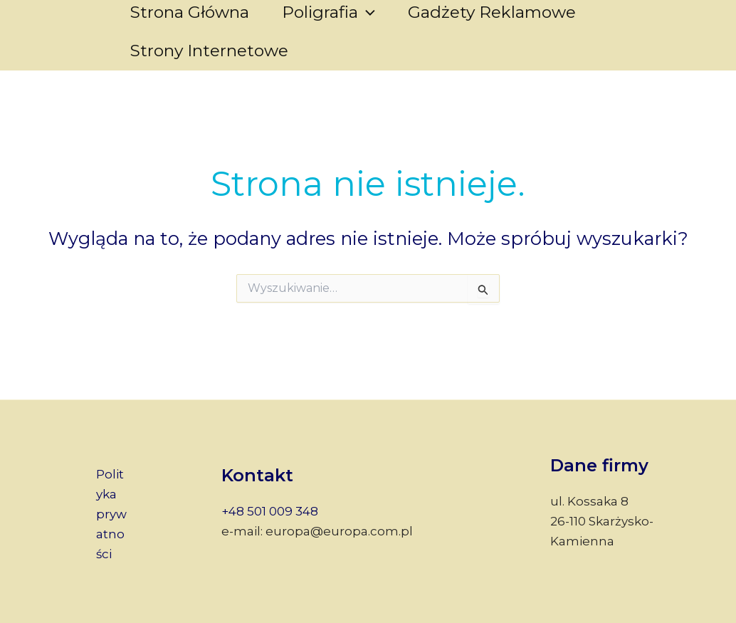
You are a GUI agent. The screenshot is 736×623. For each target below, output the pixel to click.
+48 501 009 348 (269, 511)
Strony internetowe (209, 51)
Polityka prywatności (111, 514)
